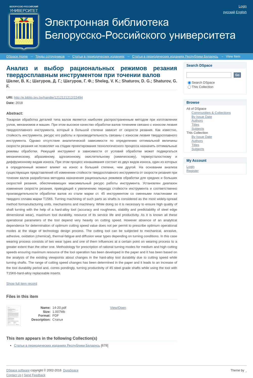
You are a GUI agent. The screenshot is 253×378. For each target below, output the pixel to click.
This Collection (200, 87)
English (241, 12)
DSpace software (18, 370)
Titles (195, 125)
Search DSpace (201, 82)
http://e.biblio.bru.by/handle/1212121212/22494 (48, 97)
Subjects (198, 129)
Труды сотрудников (50, 56)
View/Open (118, 308)
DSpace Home (17, 56)
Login (243, 6)
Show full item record (21, 283)
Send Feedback (35, 375)
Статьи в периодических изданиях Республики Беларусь (175, 56)
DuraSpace (70, 370)
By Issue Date (202, 117)
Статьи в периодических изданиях (98, 56)
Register (192, 171)
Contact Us (14, 375)
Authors (197, 120)
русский (229, 12)
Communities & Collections (211, 113)
